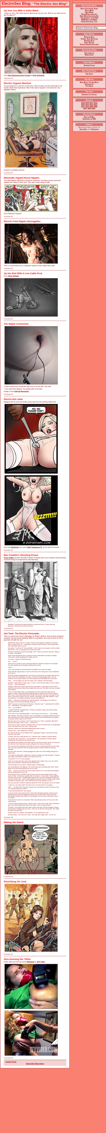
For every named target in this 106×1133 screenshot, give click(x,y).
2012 (95, 105)
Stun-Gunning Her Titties (17, 959)
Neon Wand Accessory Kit (89, 16)
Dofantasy (15, 547)
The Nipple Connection (16, 324)
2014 (87, 105)
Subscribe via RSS (89, 119)
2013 (91, 105)
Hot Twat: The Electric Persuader (21, 633)
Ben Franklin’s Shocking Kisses (21, 555)
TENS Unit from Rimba (89, 19)
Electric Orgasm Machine (17, 83)
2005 (93, 108)
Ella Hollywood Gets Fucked (19, 75)
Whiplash (30, 962)
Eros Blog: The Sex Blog (89, 82)
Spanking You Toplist (89, 94)
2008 (95, 106)
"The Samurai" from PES (89, 18)
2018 (87, 103)
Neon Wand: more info (89, 14)
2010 (87, 106)
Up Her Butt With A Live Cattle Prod (23, 273)
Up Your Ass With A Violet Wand (21, 10)
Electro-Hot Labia (13, 399)
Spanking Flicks (89, 65)
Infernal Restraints (21, 391)
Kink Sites (89, 74)
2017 (91, 103)
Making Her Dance (14, 822)
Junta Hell (83, 129)
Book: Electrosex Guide (89, 8)
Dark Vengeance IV (34, 547)
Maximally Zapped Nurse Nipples (21, 177)
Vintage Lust (89, 84)
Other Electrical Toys (89, 21)
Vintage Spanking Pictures (89, 44)
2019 (83, 103)
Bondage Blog (89, 37)
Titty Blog (89, 86)
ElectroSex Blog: (34, 3)
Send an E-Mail (89, 117)
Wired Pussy (89, 55)
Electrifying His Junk (15, 881)
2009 (91, 106)
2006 (89, 108)
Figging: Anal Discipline (89, 39)
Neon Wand (89, 12)
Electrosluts (89, 53)
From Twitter (9, 558)
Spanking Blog (89, 40)
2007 (85, 108)
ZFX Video (41, 962)
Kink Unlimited (38, 75)
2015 (83, 105)
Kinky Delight (13, 276)
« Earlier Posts (10, 1062)
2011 (83, 106)
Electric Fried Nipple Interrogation (22, 221)
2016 (95, 103)
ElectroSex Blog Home (35, 1064)
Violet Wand (89, 10)
